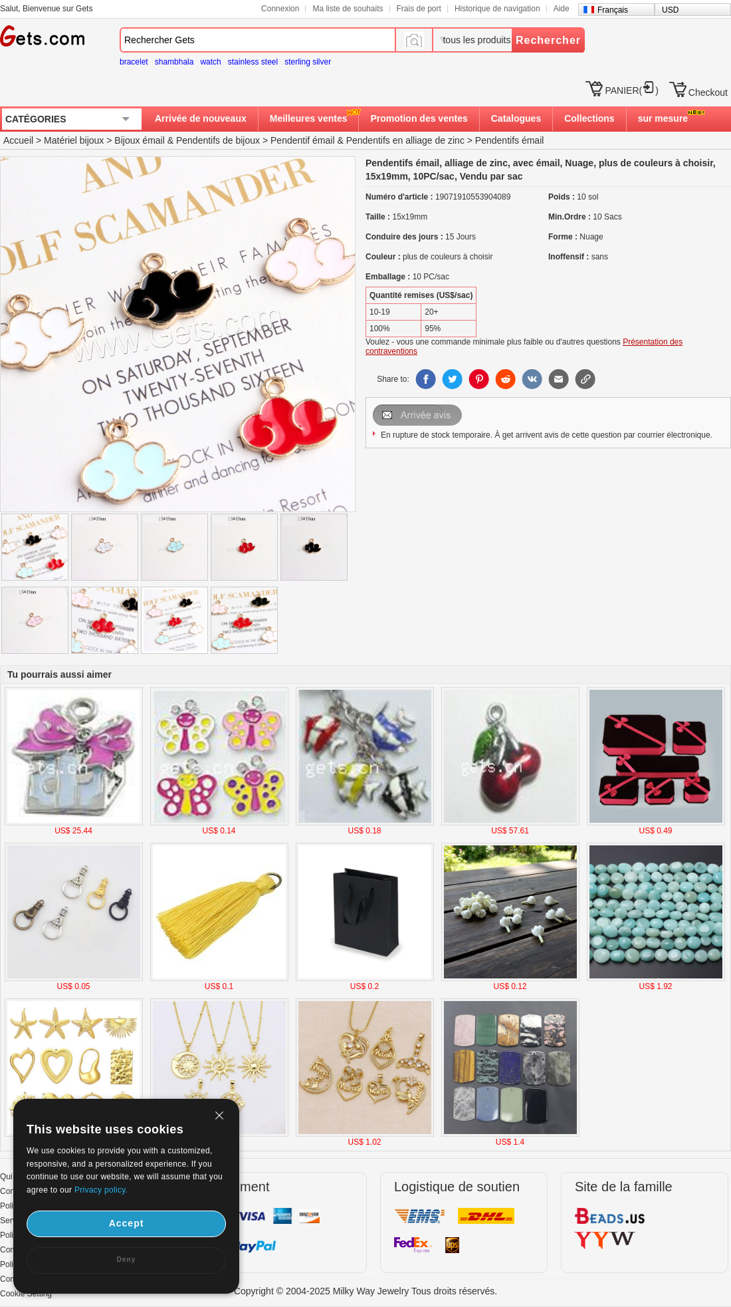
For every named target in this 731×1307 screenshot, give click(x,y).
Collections (589, 118)
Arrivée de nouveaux (201, 118)
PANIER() (631, 90)
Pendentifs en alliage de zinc (405, 140)
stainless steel (253, 62)
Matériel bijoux (74, 140)
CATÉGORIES (35, 119)
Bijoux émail (139, 140)
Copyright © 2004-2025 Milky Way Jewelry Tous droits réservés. (365, 1291)
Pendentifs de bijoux (218, 140)
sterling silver (307, 62)
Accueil (18, 140)
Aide (562, 8)
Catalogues (516, 118)
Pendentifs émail (509, 140)
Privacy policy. (101, 1190)
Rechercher (548, 40)
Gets (42, 36)
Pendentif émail (302, 140)
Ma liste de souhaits (347, 8)
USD (670, 10)
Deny (126, 1259)
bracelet (134, 62)
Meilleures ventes (309, 118)
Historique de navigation (497, 8)
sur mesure (663, 118)
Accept (126, 1223)
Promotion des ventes (418, 118)
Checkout (708, 92)
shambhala (174, 62)
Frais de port (419, 8)
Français (612, 10)
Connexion (280, 8)
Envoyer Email (418, 415)
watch (210, 62)
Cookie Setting (26, 1293)
